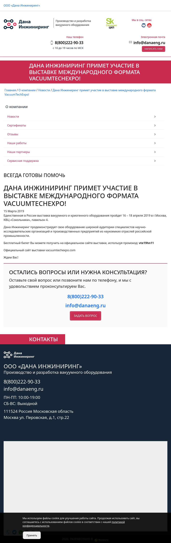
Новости (13, 116)
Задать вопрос (85, 316)
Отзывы (12, 134)
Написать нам (154, 48)
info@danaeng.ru (149, 42)
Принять (32, 535)
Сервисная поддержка (23, 161)
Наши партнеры (18, 152)
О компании (16, 106)
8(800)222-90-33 (85, 296)
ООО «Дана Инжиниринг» (22, 5)
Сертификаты (16, 125)
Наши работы (16, 143)
